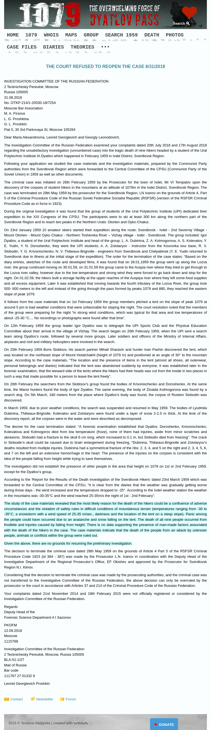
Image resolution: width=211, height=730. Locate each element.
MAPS (71, 35)
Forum (71, 699)
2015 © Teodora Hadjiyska (29, 723)
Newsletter (44, 699)
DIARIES (53, 47)
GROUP (91, 35)
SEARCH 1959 (121, 35)
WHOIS (51, 35)
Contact (16, 699)
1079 (31, 35)
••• (105, 47)
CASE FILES (22, 47)
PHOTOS (175, 35)
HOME (13, 35)
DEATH (152, 35)
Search (179, 23)
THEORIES (82, 47)
